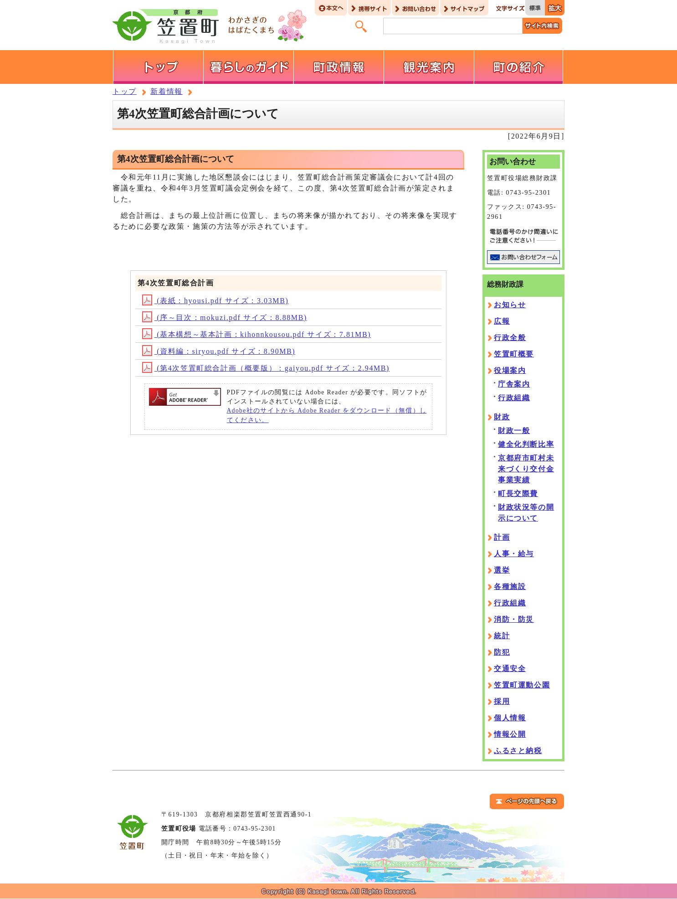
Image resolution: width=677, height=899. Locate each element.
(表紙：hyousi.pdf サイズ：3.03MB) (215, 301)
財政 (502, 417)
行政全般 (510, 337)
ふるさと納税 (518, 750)
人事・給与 (514, 554)
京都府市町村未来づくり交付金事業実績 (526, 469)
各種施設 (510, 586)
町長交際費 (518, 493)
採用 (502, 701)
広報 (502, 321)
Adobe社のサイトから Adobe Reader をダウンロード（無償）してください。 (327, 415)
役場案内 (510, 370)
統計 (502, 636)
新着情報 (166, 91)
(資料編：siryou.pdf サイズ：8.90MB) (219, 351)
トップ (125, 91)
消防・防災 (514, 619)
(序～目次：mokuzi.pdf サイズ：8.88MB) (224, 317)
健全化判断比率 (526, 444)
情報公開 (510, 734)
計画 (502, 537)
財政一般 (514, 430)
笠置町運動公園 (522, 685)
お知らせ (510, 305)
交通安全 (510, 668)
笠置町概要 (514, 354)
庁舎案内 (514, 384)
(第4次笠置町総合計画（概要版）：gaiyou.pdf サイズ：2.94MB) (266, 368)
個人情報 (510, 718)
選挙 (502, 570)
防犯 (502, 652)
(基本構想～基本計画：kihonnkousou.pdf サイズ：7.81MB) (256, 334)
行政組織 (514, 398)
